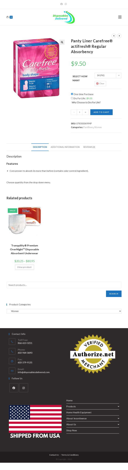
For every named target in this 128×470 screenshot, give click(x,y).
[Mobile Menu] (120, 17)
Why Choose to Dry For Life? (86, 102)
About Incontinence (92, 418)
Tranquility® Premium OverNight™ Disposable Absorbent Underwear (24, 249)
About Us (92, 424)
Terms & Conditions (70, 455)
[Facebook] (62, 4)
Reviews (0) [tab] (89, 147)
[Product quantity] (80, 112)
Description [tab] (40, 147)
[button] (62, 42)
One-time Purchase (82, 94)
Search (113, 293)
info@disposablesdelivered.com (34, 372)
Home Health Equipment (78, 412)
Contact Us (54, 455)
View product (24, 267)
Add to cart (101, 112)
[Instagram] (66, 4)
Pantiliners (88, 127)
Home (69, 400)
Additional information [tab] (65, 147)
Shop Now (71, 430)
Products (92, 406)
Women (98, 127)
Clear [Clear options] (101, 83)
